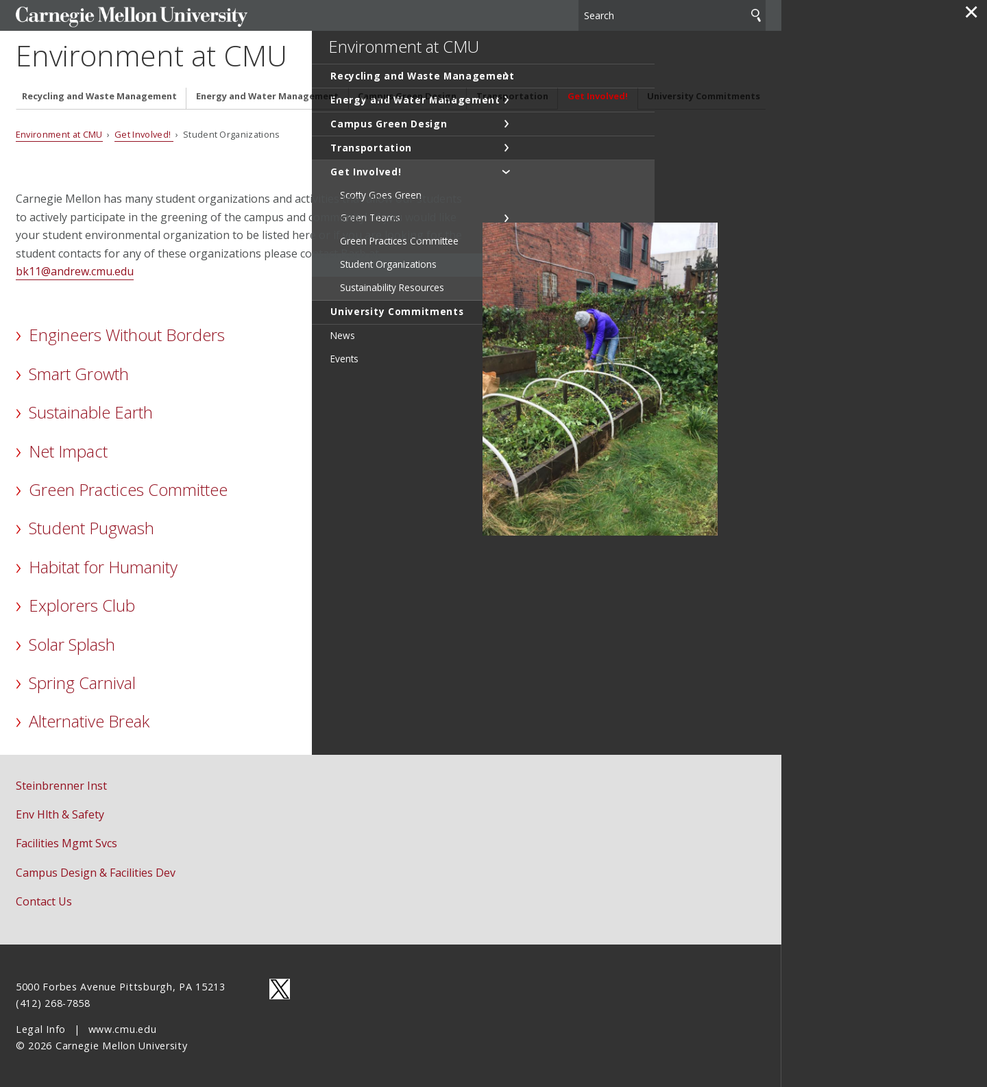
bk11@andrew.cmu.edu (75, 269)
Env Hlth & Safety (60, 813)
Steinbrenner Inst (61, 784)
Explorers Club (82, 603)
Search (756, 13)
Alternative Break (89, 720)
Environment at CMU (168, 55)
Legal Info (41, 1027)
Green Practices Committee (128, 488)
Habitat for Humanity (103, 565)
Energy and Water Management (267, 95)
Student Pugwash (91, 527)
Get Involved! (598, 95)
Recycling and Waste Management (99, 95)
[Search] (672, 13)
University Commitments (703, 95)
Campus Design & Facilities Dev (95, 871)
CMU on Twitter (279, 987)
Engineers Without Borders (127, 334)
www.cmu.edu (122, 1027)
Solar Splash (72, 643)
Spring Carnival (82, 681)
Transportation (512, 95)
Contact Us (44, 900)
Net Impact (68, 449)
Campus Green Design (407, 95)
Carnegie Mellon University (118, 14)
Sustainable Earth (91, 410)
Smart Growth (79, 372)
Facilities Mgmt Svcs (66, 842)
